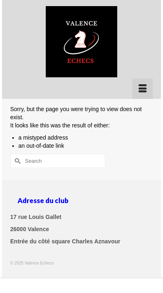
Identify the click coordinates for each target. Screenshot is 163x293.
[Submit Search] (16, 161)
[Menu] (142, 89)
